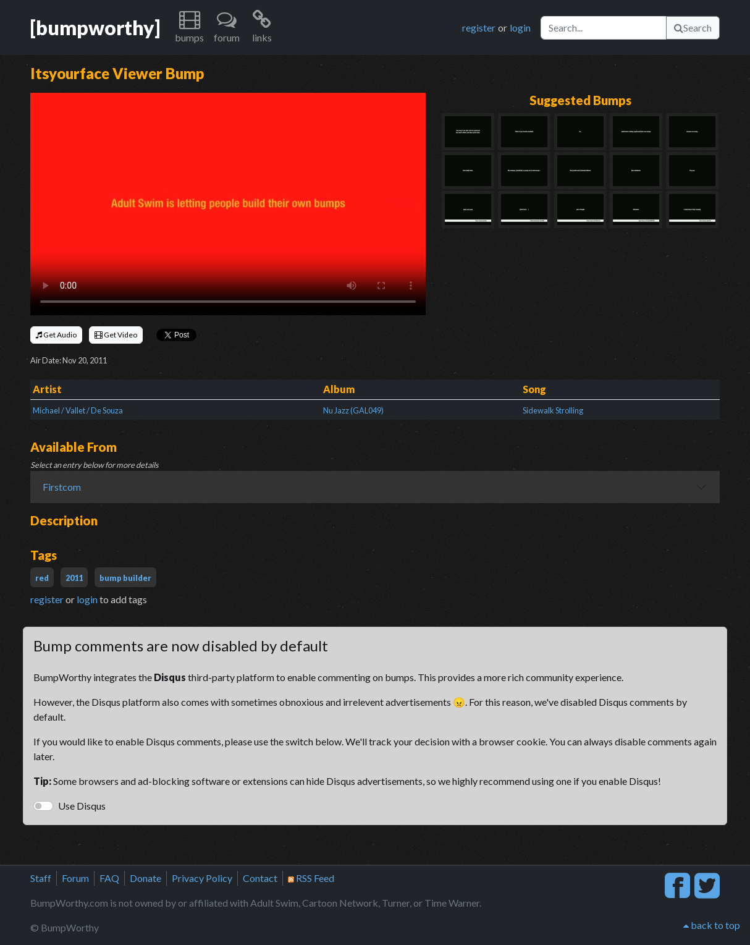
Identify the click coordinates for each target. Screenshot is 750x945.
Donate (145, 878)
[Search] (604, 28)
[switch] (43, 806)
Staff (40, 878)
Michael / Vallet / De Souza (78, 410)
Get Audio (56, 334)
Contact (260, 878)
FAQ (109, 878)
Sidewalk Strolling (553, 410)
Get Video (116, 334)
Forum (75, 878)
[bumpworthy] (95, 27)
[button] (189, 27)
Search (693, 27)
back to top (711, 925)
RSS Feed (311, 878)
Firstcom (62, 487)
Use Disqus (82, 806)
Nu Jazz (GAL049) (353, 410)
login (520, 27)
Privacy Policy (202, 878)
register (478, 27)
